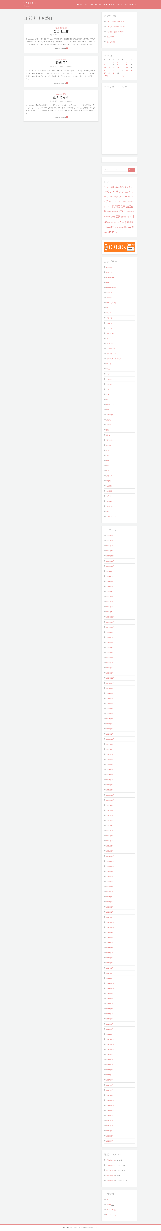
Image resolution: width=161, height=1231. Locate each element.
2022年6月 (109, 764)
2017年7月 (109, 1065)
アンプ (108, 313)
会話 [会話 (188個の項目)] (128, 206)
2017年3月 (109, 1085)
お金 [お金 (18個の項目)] (110, 187)
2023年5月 (109, 713)
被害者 (108, 496)
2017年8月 (109, 1059)
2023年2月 (109, 729)
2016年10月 (110, 1110)
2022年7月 (109, 759)
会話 (107, 399)
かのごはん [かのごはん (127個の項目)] (118, 186)
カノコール (110, 333)
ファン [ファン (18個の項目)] (119, 202)
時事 (107, 460)
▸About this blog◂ (85, 4)
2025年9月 (109, 571)
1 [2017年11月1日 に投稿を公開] (113, 62)
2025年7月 (109, 581)
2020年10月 (110, 866)
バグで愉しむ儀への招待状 (115, 32)
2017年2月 (109, 1090)
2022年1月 (109, 790)
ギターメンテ (110, 348)
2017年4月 (109, 1080)
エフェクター (110, 328)
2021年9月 (109, 810)
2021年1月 (109, 851)
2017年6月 (109, 1070)
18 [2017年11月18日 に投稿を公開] (127, 67)
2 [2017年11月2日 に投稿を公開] (117, 62)
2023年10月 (110, 688)
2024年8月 (109, 637)
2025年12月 (110, 556)
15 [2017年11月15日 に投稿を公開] (114, 67)
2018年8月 (109, 998)
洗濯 (107, 471)
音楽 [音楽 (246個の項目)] (111, 231)
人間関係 (109, 384)
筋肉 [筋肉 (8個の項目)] (116, 227)
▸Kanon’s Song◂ (116, 4)
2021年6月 (109, 825)
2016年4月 (109, 1141)
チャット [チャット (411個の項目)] (111, 201)
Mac (107, 282)
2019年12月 (110, 917)
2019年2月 (109, 968)
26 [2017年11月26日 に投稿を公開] (131, 70)
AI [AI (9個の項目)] (104, 187)
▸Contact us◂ (130, 4)
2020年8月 (109, 876)
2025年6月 (109, 586)
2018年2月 (109, 1029)
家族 (107, 430)
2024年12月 (110, 617)
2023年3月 (109, 724)
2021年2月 (109, 846)
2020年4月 (109, 897)
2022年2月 (109, 785)
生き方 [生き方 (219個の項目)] (125, 222)
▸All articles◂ (101, 4)
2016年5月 (109, 1136)
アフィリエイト (111, 303)
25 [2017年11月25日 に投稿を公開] (127, 70)
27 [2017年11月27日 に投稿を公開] (105, 73)
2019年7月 (109, 942)
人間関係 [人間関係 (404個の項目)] (115, 206)
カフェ (108, 338)
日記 (56, 28)
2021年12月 (110, 795)
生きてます (61, 97)
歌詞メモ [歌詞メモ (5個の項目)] (116, 222)
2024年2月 (109, 668)
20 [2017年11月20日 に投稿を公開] (105, 70)
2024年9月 (109, 632)
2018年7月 (109, 1003)
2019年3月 (109, 963)
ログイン (109, 1199)
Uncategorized (111, 287)
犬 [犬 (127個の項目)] (120, 222)
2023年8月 (109, 698)
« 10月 (106, 76)
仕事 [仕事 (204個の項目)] (123, 206)
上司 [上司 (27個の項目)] (107, 207)
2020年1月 (109, 912)
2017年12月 (110, 1039)
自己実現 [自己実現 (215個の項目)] (129, 227)
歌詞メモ (109, 465)
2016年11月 (110, 1105)
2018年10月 (110, 988)
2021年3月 (109, 841)
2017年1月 (109, 1095)
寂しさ (108, 435)
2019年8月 (109, 937)
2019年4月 (109, 958)
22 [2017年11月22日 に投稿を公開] (114, 70)
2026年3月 (109, 540)
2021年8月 (109, 815)
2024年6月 (109, 647)
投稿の (110, 1205)
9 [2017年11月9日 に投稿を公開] (117, 65)
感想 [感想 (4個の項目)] (125, 216)
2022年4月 (109, 774)
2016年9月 (109, 1115)
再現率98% (110, 37)
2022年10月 (110, 744)
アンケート (110, 308)
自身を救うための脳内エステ (116, 26)
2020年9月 (109, 871)
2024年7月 (109, 642)
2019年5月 (109, 953)
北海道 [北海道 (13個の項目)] (109, 211)
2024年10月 (110, 627)
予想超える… (110, 1160)
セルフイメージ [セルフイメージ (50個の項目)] (122, 196)
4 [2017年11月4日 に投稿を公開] (126, 62)
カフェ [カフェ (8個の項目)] (127, 192)
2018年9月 (109, 993)
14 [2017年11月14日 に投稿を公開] (109, 67)
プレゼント (110, 364)
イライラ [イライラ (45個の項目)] (128, 187)
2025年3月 (109, 602)
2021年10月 (110, 805)
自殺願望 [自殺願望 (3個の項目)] (106, 232)
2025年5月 (109, 591)
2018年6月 (109, 1009)
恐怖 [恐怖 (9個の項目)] (122, 217)
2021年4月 (109, 836)
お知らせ (59, 59)
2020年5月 (109, 892)
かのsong (109, 298)
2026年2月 (109, 546)
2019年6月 (109, 948)
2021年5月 (109, 831)
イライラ (109, 318)
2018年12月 (110, 978)
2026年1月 (109, 551)
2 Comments (69, 66)
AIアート (109, 272)
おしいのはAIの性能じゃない (116, 21)
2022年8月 (109, 754)
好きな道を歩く (31, 2)
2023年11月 (110, 683)
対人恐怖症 (110, 440)
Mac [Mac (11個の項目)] (107, 187)
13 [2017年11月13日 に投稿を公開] (105, 67)
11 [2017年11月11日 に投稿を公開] (127, 65)
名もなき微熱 (111, 42)
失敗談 (108, 420)
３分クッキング (111, 516)
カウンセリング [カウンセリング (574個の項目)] (114, 191)
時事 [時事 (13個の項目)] (108, 222)
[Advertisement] (119, 121)
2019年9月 (109, 932)
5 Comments (69, 35)
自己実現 (61, 28)
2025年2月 (109, 607)
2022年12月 (110, 739)
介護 (107, 389)
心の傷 (108, 445)
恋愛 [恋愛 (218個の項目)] (118, 216)
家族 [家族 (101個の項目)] (121, 211)
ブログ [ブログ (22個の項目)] (125, 202)
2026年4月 (109, 535)
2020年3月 (109, 902)
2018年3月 (109, 1024)
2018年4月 (109, 1019)
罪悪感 (108, 481)
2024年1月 (109, 673)
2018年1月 (109, 1034)
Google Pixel (110, 277)
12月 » (124, 76)
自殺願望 (109, 491)
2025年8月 (109, 576)
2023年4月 (109, 719)
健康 (107, 409)
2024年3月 (109, 663)
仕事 (107, 394)
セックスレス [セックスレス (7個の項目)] (111, 197)
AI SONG (109, 267)
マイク (108, 369)
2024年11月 (110, 622)
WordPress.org (111, 1215)
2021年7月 (109, 820)
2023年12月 (110, 678)
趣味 (65, 28)
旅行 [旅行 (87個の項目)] (129, 216)
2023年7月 (109, 703)
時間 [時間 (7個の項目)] (112, 222)
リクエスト (110, 379)
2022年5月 (109, 769)
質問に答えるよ (111, 506)
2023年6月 (109, 708)
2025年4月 (109, 596)
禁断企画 (109, 476)
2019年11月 (110, 922)
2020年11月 (110, 861)
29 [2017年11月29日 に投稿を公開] (114, 73)
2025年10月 (110, 566)
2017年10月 (110, 1049)
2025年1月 (109, 612)
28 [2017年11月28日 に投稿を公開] (109, 73)
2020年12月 (110, 856)
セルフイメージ (111, 354)
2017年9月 (109, 1054)
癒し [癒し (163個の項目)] (112, 227)
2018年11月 (110, 983)
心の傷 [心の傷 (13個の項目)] (113, 217)
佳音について (110, 404)
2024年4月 (109, 658)
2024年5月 (109, 652)
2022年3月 (109, 780)
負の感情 (109, 501)
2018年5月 (109, 1014)
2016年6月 (109, 1131)
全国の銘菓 (110, 415)
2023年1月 (109, 734)
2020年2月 (109, 907)
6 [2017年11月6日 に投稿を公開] (104, 65)
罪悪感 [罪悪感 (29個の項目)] (121, 227)
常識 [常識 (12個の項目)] (108, 217)
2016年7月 (109, 1126)
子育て (108, 425)
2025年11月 (110, 561)
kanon (61, 35)
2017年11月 (110, 1044)
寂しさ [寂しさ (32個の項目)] (126, 211)
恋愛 (107, 450)
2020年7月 (109, 881)
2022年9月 (109, 749)
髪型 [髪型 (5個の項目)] (115, 232)
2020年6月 (109, 887)
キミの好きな (110, 1170)
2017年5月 (109, 1075)
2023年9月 (109, 693)
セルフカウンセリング (113, 359)
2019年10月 (110, 927)
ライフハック (110, 374)
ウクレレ (109, 323)
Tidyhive (95, 1227)
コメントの (111, 1210)
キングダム (110, 343)
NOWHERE (61, 62)
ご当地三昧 (61, 31)
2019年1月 (109, 973)
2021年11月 (110, 800)
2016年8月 (109, 1121)
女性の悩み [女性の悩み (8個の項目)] (115, 211)
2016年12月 (110, 1100)
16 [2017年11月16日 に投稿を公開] (118, 67)
